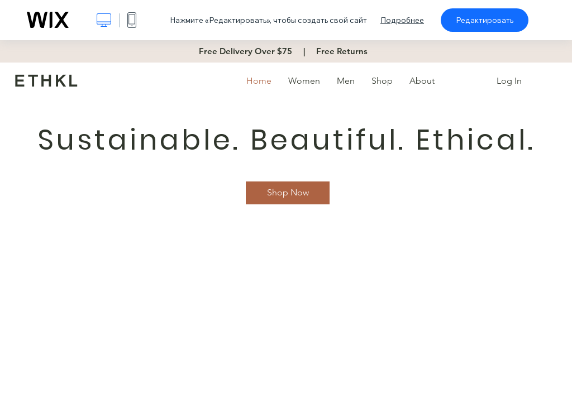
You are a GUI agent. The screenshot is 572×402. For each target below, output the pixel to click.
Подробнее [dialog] (402, 20)
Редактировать (484, 20)
